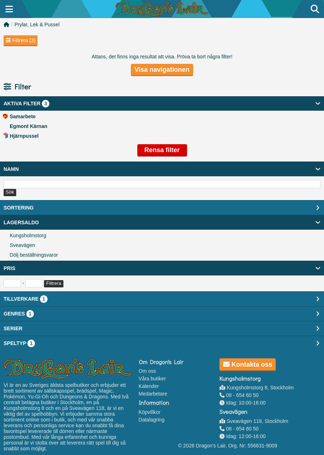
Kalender (149, 386)
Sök (10, 192)
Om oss (147, 371)
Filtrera (53, 283)
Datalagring (152, 420)
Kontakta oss (247, 364)
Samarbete (23, 116)
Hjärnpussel (24, 136)
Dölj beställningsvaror (34, 255)
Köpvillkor (150, 412)
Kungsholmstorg (28, 235)
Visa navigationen (162, 69)
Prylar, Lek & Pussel (36, 24)
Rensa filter (161, 150)
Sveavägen (22, 245)
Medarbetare (153, 394)
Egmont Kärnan (28, 126)
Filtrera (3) (20, 40)
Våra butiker (152, 378)
